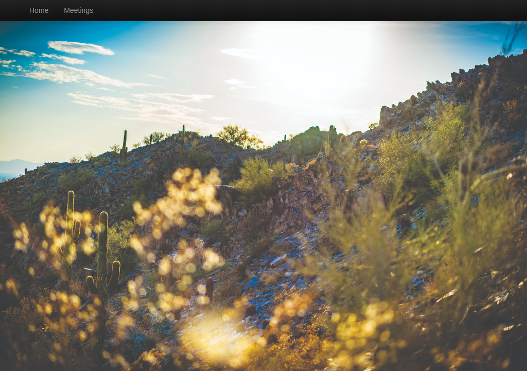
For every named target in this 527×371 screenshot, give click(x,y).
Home (38, 10)
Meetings (78, 10)
